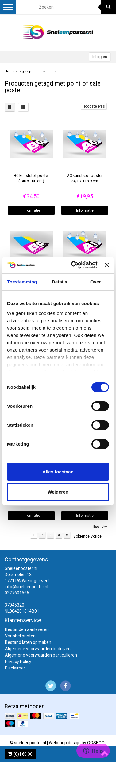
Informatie (31, 210)
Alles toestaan (58, 471)
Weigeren (58, 491)
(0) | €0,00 (20, 754)
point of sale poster (45, 71)
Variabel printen (20, 635)
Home (10, 71)
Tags (22, 71)
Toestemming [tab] (22, 281)
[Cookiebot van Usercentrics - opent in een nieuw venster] (73, 265)
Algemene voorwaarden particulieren (41, 655)
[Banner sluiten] (107, 265)
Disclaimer (15, 667)
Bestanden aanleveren (27, 629)
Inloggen (99, 57)
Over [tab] (95, 281)
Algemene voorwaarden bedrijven (38, 648)
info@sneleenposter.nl (26, 586)
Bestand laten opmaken (28, 642)
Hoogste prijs (94, 106)
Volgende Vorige (87, 536)
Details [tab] (59, 281)
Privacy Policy (18, 661)
